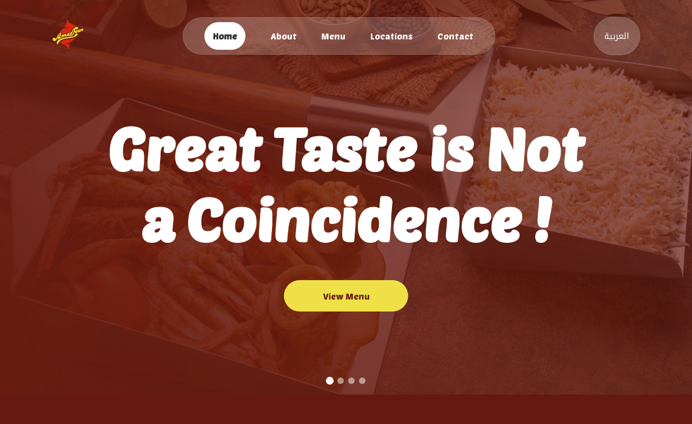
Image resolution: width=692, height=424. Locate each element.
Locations (391, 36)
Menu (333, 36)
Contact (455, 36)
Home (225, 36)
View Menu (346, 296)
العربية (616, 36)
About (283, 36)
